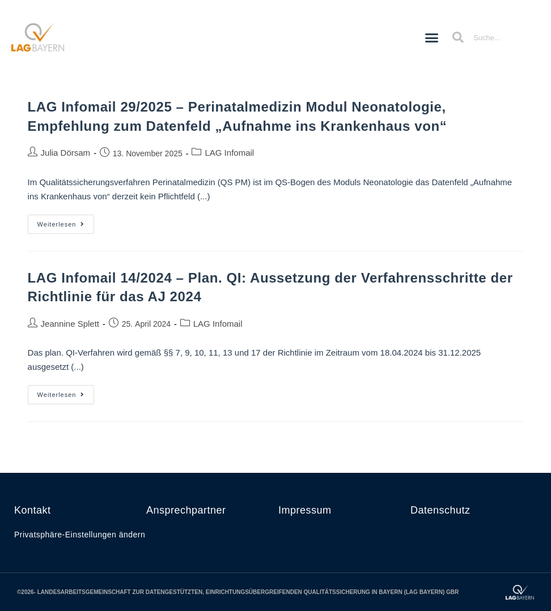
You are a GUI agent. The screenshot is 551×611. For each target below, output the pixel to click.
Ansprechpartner (186, 510)
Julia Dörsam (66, 152)
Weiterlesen (66, 221)
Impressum (305, 510)
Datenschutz (440, 510)
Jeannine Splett (70, 323)
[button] (432, 37)
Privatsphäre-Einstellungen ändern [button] (79, 534)
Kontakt (32, 510)
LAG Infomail (229, 152)
